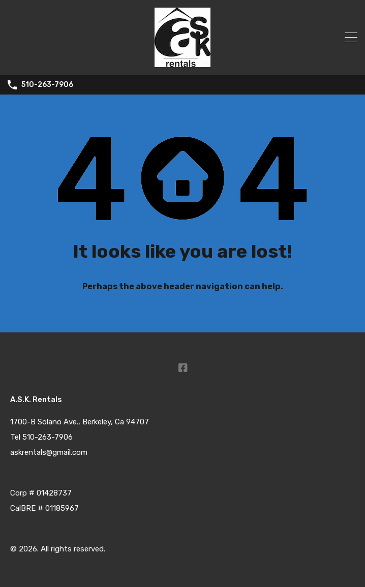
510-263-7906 (47, 85)
